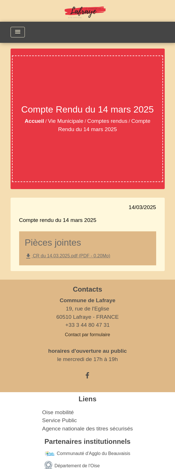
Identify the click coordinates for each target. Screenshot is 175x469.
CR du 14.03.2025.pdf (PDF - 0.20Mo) (67, 256)
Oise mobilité (58, 412)
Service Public (59, 420)
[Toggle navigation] (18, 32)
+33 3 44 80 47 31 (87, 325)
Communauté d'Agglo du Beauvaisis (87, 454)
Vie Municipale (65, 121)
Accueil (34, 121)
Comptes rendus (107, 121)
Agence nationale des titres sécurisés (87, 429)
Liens (87, 399)
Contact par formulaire (87, 334)
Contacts (87, 289)
